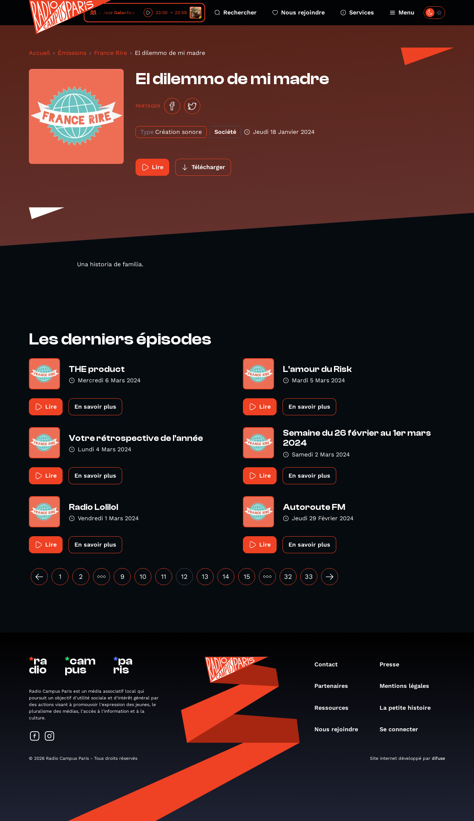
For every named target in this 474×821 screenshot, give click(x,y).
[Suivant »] (329, 576)
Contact (329, 664)
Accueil (39, 52)
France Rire (110, 52)
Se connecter (402, 729)
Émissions (72, 52)
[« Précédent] (39, 576)
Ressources (335, 707)
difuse (438, 758)
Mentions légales (408, 685)
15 (247, 576)
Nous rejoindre (298, 12)
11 (163, 576)
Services (357, 12)
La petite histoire (409, 707)
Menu (402, 12)
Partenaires (335, 685)
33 (309, 576)
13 (205, 576)
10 (143, 576)
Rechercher (235, 12)
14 (226, 576)
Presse (393, 664)
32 (288, 576)
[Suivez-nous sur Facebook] (35, 736)
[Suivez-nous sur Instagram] (50, 736)
